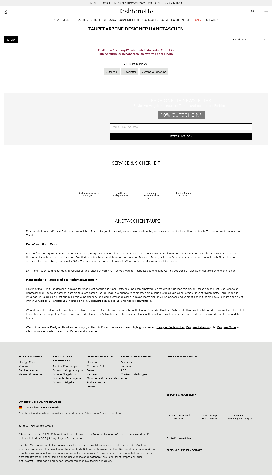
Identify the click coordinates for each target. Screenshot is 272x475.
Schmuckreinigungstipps (68, 370)
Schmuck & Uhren (172, 20)
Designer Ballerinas (198, 327)
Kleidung (110, 20)
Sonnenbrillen (129, 20)
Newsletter (129, 72)
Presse (90, 370)
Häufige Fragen (28, 362)
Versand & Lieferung (154, 72)
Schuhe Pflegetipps (64, 374)
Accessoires (150, 20)
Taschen (82, 20)
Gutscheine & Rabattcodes (103, 378)
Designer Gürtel (226, 327)
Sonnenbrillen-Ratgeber (67, 378)
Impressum (127, 366)
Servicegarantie (28, 370)
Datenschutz (128, 362)
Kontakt (23, 366)
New (57, 20)
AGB (123, 370)
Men (189, 20)
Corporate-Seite (96, 366)
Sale (198, 20)
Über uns (92, 362)
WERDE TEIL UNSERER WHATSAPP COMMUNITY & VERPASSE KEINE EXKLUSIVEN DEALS (136, 3)
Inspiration (211, 20)
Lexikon (91, 386)
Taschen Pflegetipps (65, 366)
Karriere (92, 374)
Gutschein (112, 72)
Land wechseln (50, 408)
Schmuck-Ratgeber (64, 382)
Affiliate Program (97, 382)
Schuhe (96, 20)
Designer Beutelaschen (171, 327)
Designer (68, 20)
